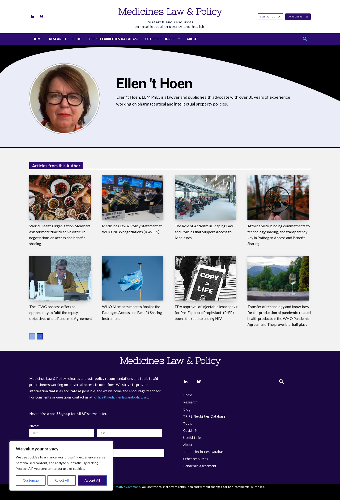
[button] (305, 39)
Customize (31, 480)
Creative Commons (126, 487)
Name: (34, 426)
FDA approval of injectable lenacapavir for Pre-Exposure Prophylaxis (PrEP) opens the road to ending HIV (206, 312)
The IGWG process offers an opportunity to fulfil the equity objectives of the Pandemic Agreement (60, 312)
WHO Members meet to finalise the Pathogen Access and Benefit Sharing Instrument (132, 312)
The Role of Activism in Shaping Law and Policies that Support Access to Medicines (204, 232)
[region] (61, 466)
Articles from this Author (56, 165)
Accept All (92, 480)
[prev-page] (32, 336)
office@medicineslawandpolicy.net (121, 397)
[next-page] (40, 336)
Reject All (62, 480)
